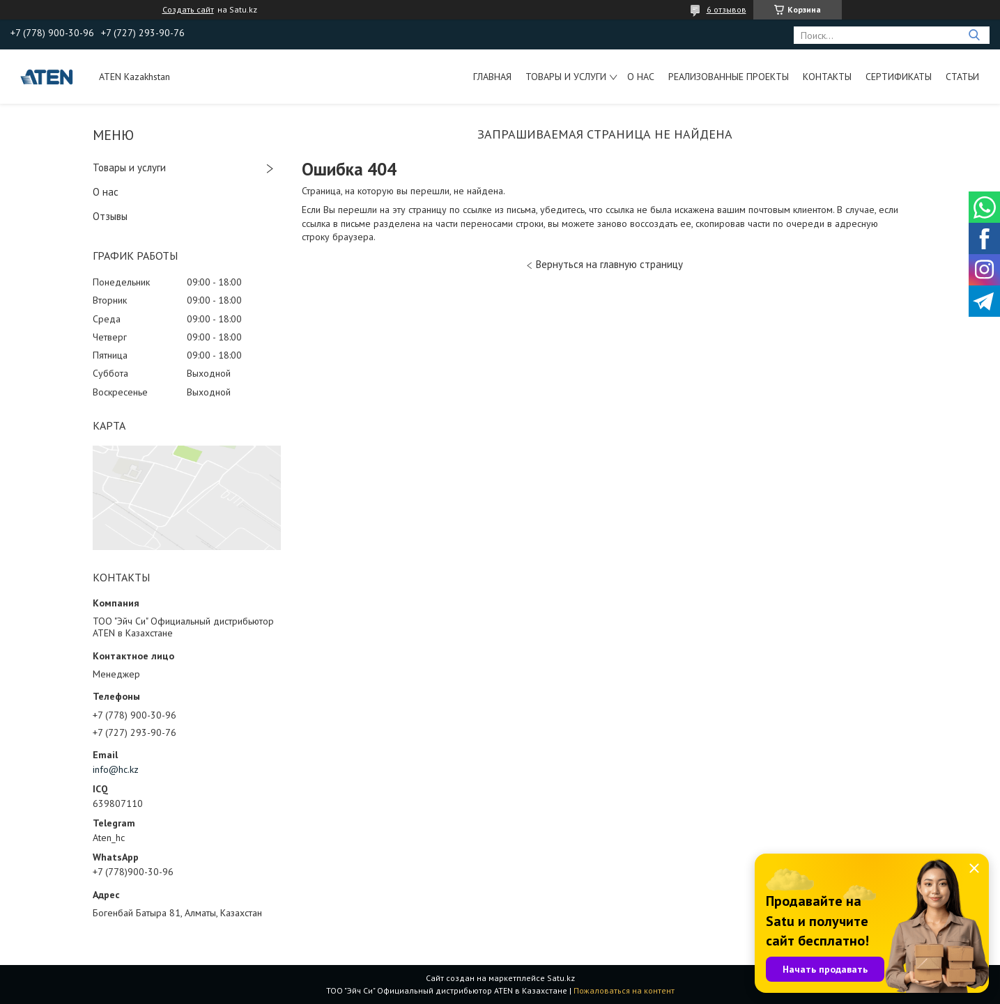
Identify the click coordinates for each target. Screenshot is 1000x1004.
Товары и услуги (565, 76)
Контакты (827, 76)
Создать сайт (188, 10)
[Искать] (974, 35)
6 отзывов (726, 9)
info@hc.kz (116, 769)
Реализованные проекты (728, 76)
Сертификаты (899, 76)
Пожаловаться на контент (624, 990)
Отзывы (110, 216)
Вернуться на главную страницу (609, 264)
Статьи (962, 76)
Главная (492, 76)
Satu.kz (561, 978)
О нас (640, 76)
